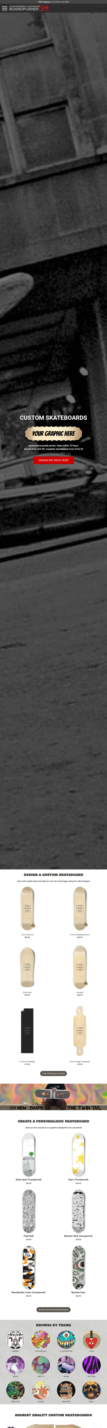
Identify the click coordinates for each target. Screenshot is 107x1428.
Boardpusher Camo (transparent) (28, 1292)
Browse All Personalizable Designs (53, 1310)
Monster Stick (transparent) (78, 1236)
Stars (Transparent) (78, 1179)
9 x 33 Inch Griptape (27, 1062)
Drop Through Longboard (80, 1062)
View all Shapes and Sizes (53, 1073)
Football (80, 992)
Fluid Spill (29, 1236)
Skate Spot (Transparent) (29, 1179)
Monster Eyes (78, 1292)
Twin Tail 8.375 (27, 935)
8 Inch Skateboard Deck (79, 935)
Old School (27, 992)
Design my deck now (53, 460)
